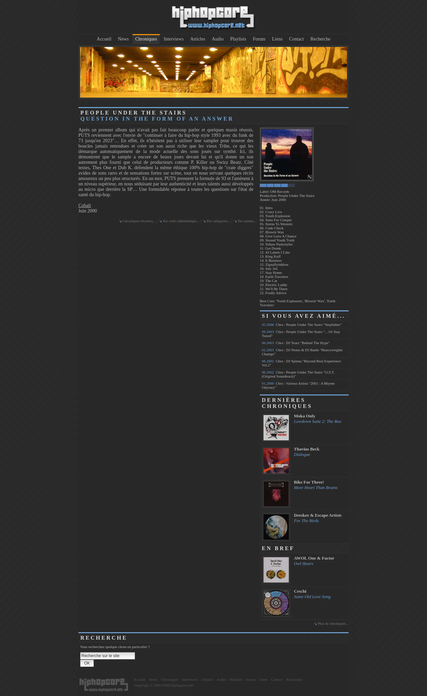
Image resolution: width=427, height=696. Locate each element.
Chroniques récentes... (139, 221)
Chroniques (146, 39)
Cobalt (84, 205)
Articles (197, 39)
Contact (296, 39)
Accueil (104, 39)
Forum (259, 39)
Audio (218, 39)
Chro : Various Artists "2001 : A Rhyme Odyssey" (298, 385)
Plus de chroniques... (333, 623)
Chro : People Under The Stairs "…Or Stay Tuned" (301, 334)
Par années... (247, 221)
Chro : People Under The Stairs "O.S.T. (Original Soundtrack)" (298, 374)
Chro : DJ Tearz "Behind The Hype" (296, 343)
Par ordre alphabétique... (181, 221)
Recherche (320, 39)
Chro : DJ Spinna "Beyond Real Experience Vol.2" (301, 363)
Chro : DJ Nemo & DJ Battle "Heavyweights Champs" (302, 352)
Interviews (174, 39)
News (123, 39)
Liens (277, 39)
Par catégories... (218, 221)
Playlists (238, 39)
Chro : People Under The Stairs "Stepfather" (302, 325)
